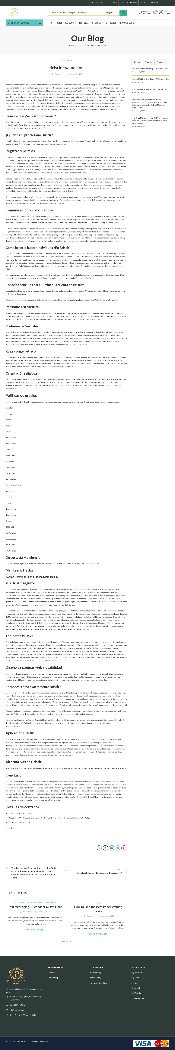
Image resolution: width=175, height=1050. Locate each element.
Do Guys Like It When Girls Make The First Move (35, 903)
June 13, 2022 (44, 911)
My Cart (135, 983)
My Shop (135, 977)
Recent (137, 62)
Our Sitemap (53, 977)
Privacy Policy (95, 972)
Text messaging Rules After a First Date (35, 907)
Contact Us (52, 972)
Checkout (136, 988)
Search (123, 13)
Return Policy (95, 977)
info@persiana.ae (17, 1010)
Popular (148, 62)
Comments (162, 62)
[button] (63, 941)
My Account (137, 972)
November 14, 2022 (75, 74)
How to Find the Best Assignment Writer (149, 89)
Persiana (27, 1041)
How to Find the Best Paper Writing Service (150, 69)
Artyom (58, 74)
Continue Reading (35, 930)
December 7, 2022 (106, 916)
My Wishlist (137, 993)
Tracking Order (138, 998)
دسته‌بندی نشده (83, 45)
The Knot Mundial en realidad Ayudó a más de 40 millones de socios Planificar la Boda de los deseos (150, 120)
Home (71, 45)
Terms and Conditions (99, 983)
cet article (10, 828)
